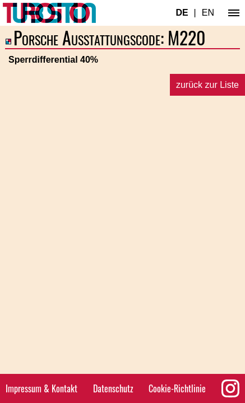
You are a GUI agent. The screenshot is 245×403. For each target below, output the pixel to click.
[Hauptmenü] (234, 13)
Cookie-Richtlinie (177, 388)
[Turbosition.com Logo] (49, 13)
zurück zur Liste (207, 85)
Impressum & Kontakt (41, 388)
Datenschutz (113, 388)
